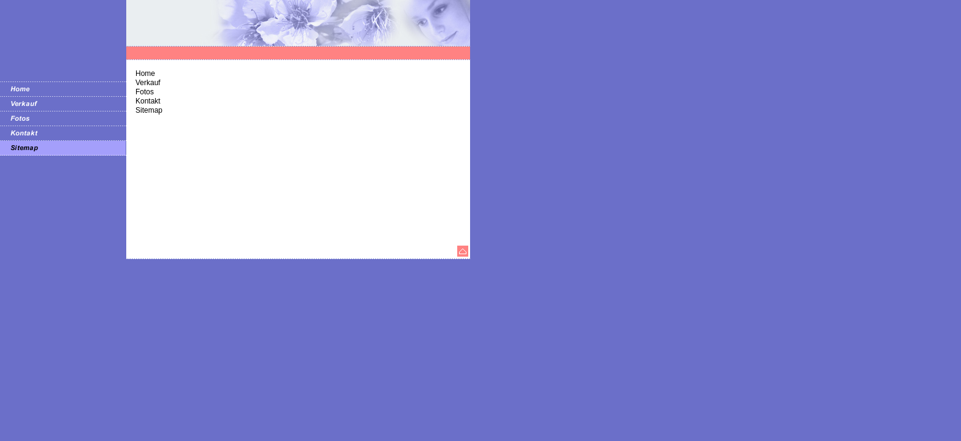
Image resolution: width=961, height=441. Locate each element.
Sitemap (148, 110)
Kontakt (148, 101)
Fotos (144, 92)
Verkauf (148, 82)
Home (145, 73)
